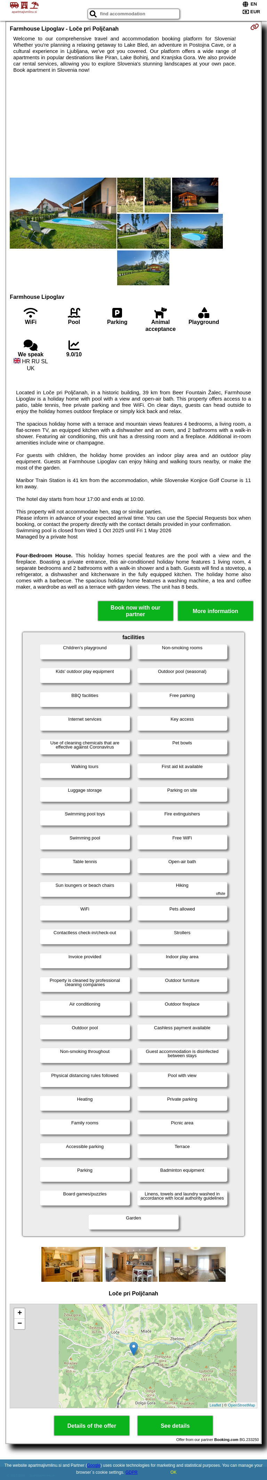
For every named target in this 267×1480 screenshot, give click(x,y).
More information (215, 611)
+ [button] (19, 1313)
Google (93, 1465)
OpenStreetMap (241, 1405)
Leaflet (215, 1405)
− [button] (19, 1324)
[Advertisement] (133, 125)
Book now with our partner (135, 611)
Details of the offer (91, 1426)
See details (175, 1426)
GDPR (132, 1472)
